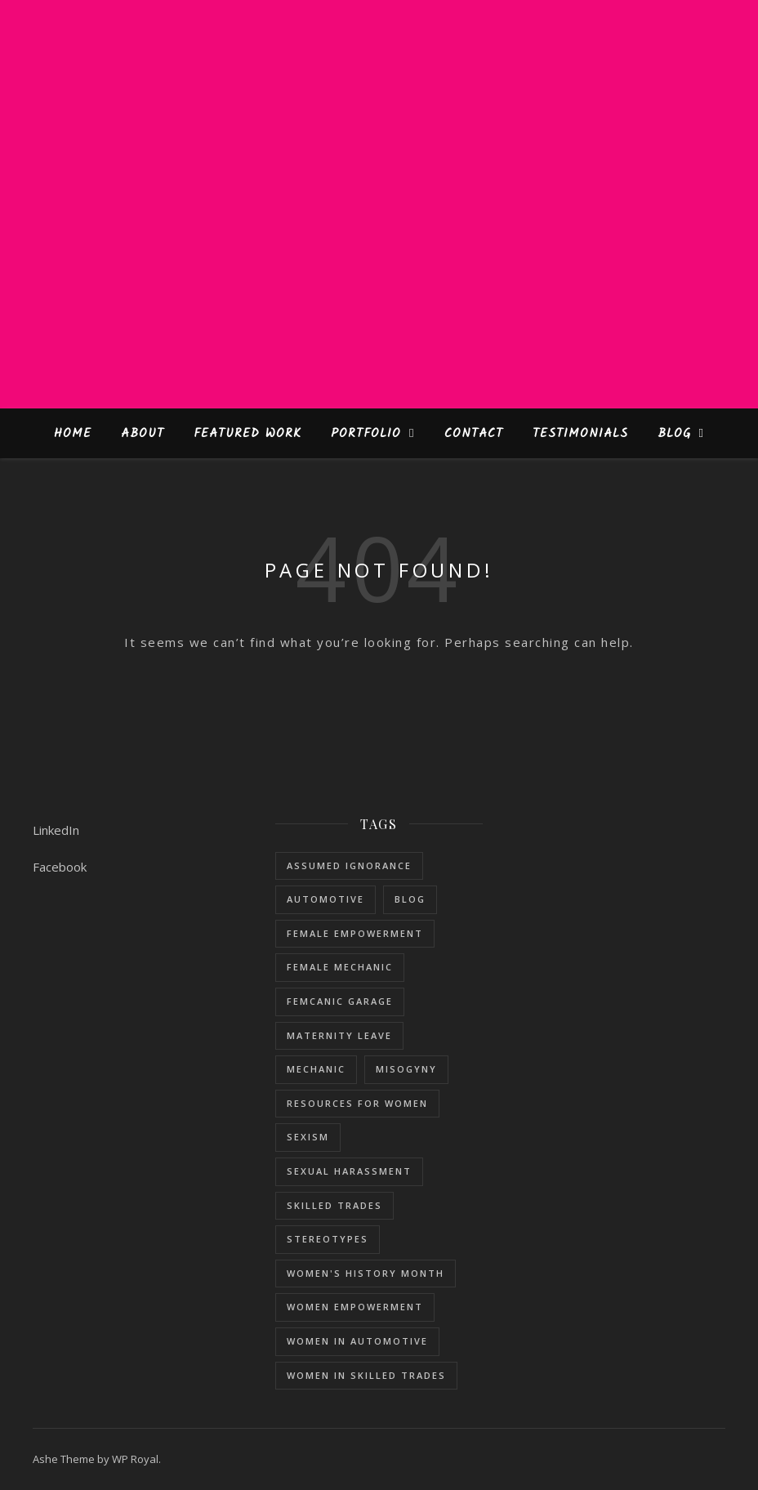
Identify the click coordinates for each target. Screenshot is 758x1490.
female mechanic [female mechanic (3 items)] (340, 967)
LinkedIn (56, 830)
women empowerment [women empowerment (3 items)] (355, 1306)
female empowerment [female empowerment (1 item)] (355, 933)
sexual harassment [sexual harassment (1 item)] (349, 1171)
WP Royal (135, 1459)
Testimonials (580, 434)
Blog (674, 434)
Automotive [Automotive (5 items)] (325, 899)
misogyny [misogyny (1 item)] (406, 1069)
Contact (473, 434)
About (142, 434)
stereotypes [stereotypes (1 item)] (327, 1239)
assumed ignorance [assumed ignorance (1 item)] (349, 865)
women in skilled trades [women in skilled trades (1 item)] (366, 1375)
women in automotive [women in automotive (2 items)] (357, 1341)
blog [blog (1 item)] (410, 899)
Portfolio (366, 434)
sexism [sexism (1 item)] (308, 1137)
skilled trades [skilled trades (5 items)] (334, 1205)
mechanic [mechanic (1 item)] (316, 1069)
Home (72, 434)
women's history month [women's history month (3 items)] (365, 1273)
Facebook (60, 867)
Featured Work (247, 434)
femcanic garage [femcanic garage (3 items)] (340, 1001)
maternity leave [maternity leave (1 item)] (339, 1035)
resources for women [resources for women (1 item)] (357, 1103)
